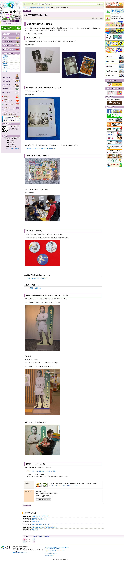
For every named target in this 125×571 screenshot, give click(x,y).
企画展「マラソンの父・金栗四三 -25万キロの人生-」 (42, 148)
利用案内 (5, 56)
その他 (5, 71)
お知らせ (5, 67)
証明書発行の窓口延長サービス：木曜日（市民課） (57, 547)
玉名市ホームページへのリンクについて (54, 550)
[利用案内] (46, 7)
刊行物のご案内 (36, 521)
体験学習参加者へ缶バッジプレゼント (37, 278)
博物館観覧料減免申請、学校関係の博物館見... (44, 527)
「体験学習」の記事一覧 (34, 288)
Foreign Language (49, 555)
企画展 (5, 59)
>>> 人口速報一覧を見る (13, 148)
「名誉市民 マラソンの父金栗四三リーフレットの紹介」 (40, 471)
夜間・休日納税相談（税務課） (52, 548)
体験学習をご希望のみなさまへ (40, 524)
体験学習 (5, 65)
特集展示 (5, 61)
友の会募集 (35, 530)
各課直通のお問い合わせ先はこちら (21, 552)
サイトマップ (48, 552)
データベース (6, 69)
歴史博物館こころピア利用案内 (40, 516)
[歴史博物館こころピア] (35, 7)
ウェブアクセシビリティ (51, 553)
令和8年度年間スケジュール (39, 519)
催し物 (5, 63)
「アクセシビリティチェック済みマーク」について (65, 485)
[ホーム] (25, 7)
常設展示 (5, 58)
